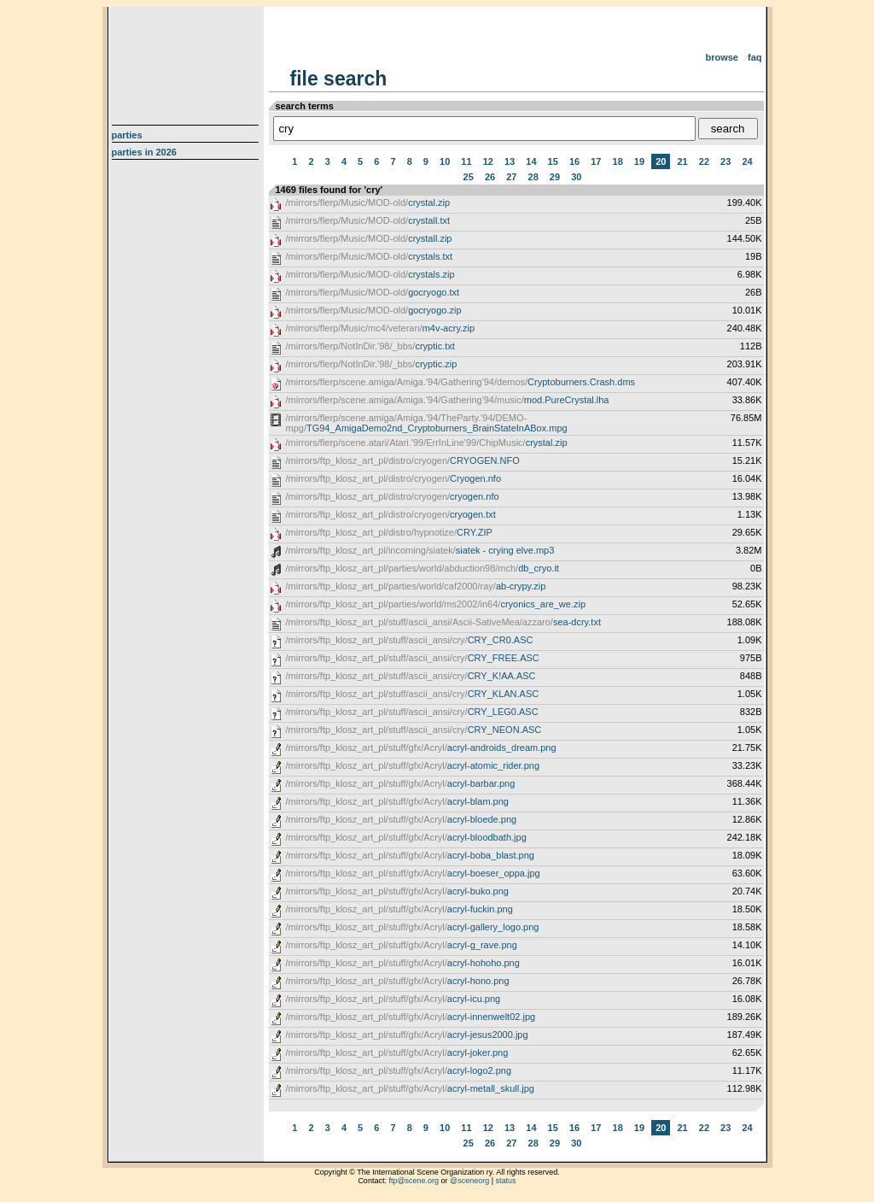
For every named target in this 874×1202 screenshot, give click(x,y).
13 (509, 161)
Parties (127, 135)
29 (555, 177)
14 (531, 161)
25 (468, 177)
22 (704, 161)
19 (639, 161)
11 (466, 161)
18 (618, 161)
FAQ (755, 57)
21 (682, 161)
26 (490, 177)
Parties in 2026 (144, 152)
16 (574, 161)
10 (445, 161)
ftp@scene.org (413, 1180)
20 (661, 161)
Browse (721, 57)
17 (596, 161)
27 (511, 177)
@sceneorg (469, 1180)
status (506, 1180)
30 (576, 177)
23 (725, 161)
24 (747, 161)
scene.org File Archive (187, 60)
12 (488, 161)
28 (533, 177)
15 (553, 161)
